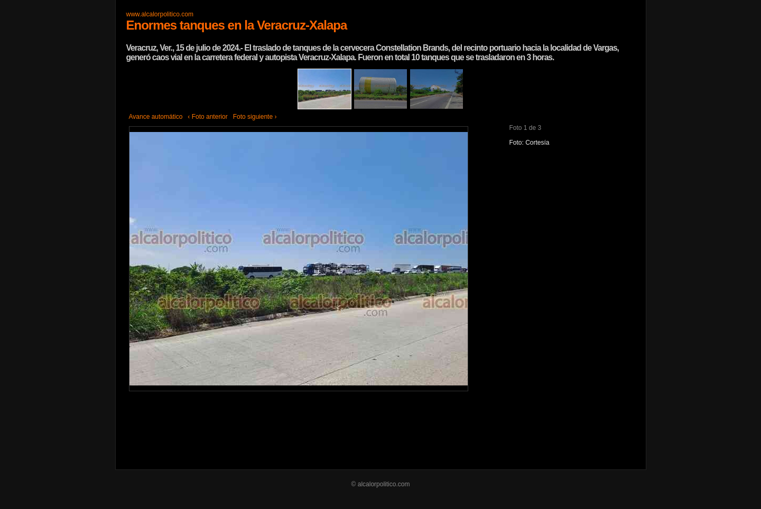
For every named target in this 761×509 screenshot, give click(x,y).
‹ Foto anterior (207, 116)
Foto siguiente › (255, 116)
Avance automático (156, 116)
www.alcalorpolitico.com (159, 14)
